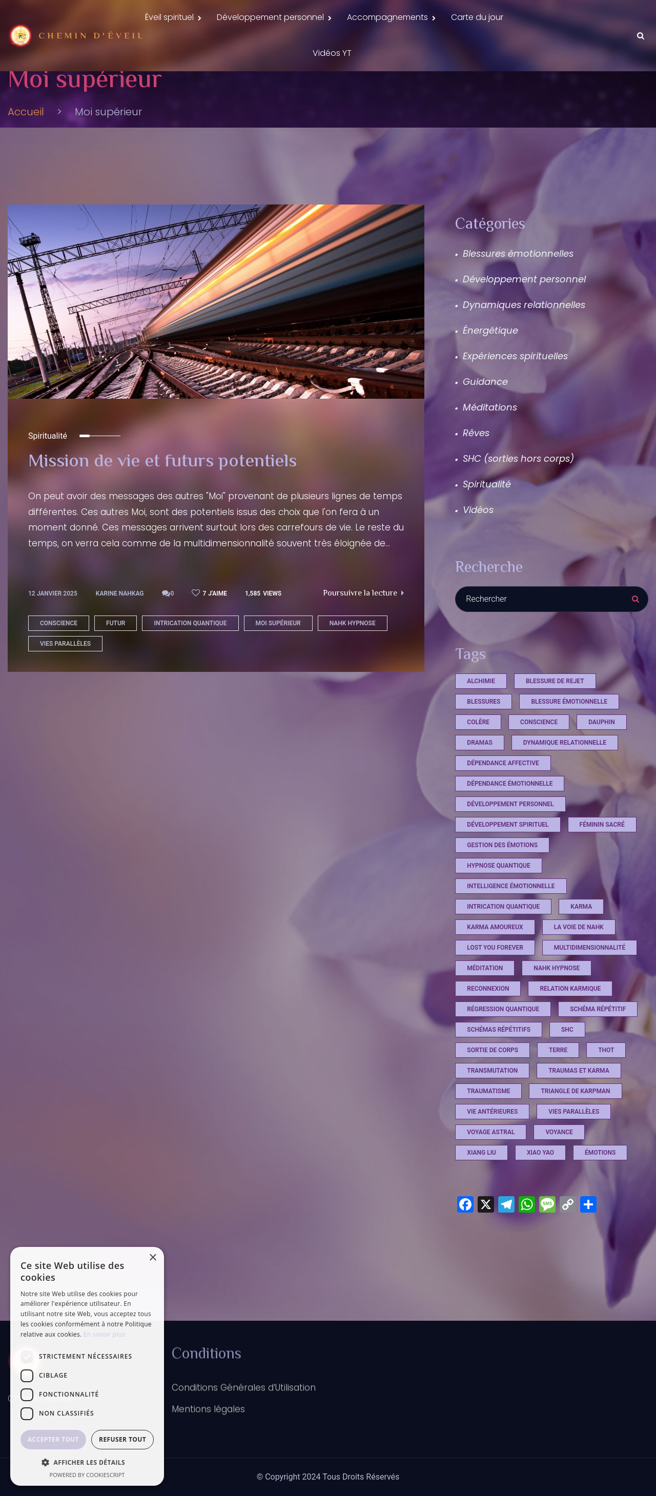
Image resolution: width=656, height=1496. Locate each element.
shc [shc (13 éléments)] (567, 1058)
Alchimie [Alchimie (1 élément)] (481, 709)
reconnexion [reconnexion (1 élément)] (488, 1017)
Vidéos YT (332, 63)
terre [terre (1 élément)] (558, 1078)
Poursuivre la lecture (363, 623)
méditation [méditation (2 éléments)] (485, 996)
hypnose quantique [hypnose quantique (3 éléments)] (498, 894)
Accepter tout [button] (53, 1439)
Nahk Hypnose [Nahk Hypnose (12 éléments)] (557, 996)
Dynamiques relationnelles (524, 333)
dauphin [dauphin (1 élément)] (601, 750)
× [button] (152, 1258)
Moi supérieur (278, 652)
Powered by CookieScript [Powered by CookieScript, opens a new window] (87, 1475)
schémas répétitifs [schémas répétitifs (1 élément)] (498, 1058)
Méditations (490, 435)
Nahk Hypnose (353, 652)
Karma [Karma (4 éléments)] (581, 935)
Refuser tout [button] (122, 1439)
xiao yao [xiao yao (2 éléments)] (540, 1181)
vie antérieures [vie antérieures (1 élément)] (492, 1140)
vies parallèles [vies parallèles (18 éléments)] (573, 1140)
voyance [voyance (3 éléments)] (559, 1160)
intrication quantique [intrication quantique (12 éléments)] (503, 935)
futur (115, 652)
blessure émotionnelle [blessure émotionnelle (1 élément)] (569, 730)
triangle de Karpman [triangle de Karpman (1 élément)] (575, 1119)
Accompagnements (387, 21)
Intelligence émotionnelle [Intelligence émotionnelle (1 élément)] (511, 914)
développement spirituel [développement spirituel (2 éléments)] (507, 853)
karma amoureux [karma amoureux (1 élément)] (495, 955)
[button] (87, 1462)
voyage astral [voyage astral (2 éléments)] (491, 1160)
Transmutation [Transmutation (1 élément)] (492, 1099)
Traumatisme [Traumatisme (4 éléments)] (488, 1119)
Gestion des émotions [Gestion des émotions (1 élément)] (502, 873)
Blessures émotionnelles (518, 282)
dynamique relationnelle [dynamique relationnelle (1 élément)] (564, 771)
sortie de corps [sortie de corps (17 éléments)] (492, 1078)
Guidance (485, 410)
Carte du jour (477, 21)
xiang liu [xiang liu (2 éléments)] (481, 1181)
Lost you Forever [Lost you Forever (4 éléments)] (495, 976)
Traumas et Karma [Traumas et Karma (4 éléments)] (578, 1099)
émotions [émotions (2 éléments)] (600, 1181)
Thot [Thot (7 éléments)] (606, 1078)
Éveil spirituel (169, 21)
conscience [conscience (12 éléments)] (539, 750)
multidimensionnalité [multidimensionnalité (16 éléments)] (589, 976)
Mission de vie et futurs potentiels (180, 491)
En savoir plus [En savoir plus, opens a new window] (104, 1334)
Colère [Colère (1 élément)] (478, 750)
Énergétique (490, 359)
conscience (58, 652)
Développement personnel (270, 21)
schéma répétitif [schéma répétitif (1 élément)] (598, 1037)
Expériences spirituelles (515, 384)
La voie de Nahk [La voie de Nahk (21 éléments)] (579, 955)
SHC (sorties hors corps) (518, 487)
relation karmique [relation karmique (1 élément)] (570, 1017)
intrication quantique (190, 652)
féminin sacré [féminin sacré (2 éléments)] (602, 853)
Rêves (476, 461)
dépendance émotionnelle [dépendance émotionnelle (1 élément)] (509, 812)
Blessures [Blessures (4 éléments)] (483, 730)
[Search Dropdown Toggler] (640, 42)
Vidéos (478, 538)
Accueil (26, 140)
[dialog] (87, 1366)
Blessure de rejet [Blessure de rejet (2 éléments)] (555, 709)
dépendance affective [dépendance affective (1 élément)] (503, 791)
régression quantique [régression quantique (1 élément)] (503, 1037)
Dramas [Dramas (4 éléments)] (479, 771)
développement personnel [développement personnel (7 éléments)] (510, 832)
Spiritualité (47, 465)
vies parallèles (65, 673)
